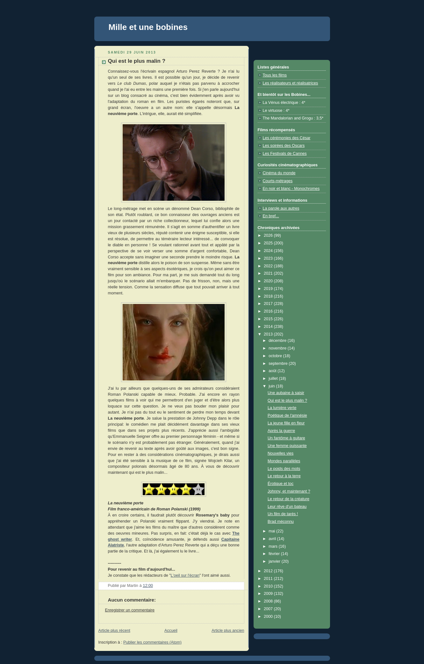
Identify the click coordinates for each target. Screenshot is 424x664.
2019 (269, 288)
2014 (269, 326)
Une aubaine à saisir (286, 393)
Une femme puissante (287, 446)
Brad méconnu (281, 521)
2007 (269, 609)
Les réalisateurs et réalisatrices (290, 83)
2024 (269, 251)
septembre (279, 363)
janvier (275, 561)
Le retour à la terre (284, 476)
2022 (269, 266)
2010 (269, 586)
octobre (276, 356)
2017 (269, 303)
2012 (269, 571)
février (275, 554)
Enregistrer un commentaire (130, 610)
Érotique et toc (280, 483)
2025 (269, 243)
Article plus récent (114, 630)
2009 (269, 593)
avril (273, 539)
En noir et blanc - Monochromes (291, 188)
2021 (269, 273)
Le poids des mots (284, 468)
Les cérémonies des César (287, 138)
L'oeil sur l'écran (185, 575)
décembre (278, 340)
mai (272, 531)
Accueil (170, 630)
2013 (269, 334)
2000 (269, 616)
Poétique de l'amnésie (287, 415)
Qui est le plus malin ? (287, 400)
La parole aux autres (281, 208)
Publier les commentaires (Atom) (152, 642)
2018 (269, 296)
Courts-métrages (278, 181)
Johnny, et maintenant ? (289, 491)
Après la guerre (281, 431)
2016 (269, 311)
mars (274, 546)
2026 (269, 235)
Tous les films (275, 75)
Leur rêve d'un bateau (287, 506)
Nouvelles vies (280, 453)
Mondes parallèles (284, 461)
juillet (274, 378)
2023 (269, 258)
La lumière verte (282, 408)
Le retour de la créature (288, 499)
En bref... (271, 216)
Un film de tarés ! (283, 514)
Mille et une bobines (148, 27)
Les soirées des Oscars (284, 145)
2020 (269, 281)
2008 (269, 601)
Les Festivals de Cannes (285, 153)
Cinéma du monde (279, 173)
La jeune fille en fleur (286, 423)
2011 (269, 578)
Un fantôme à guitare (286, 438)
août (273, 371)
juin (272, 386)
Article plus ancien (228, 630)
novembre (278, 348)
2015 (269, 319)
